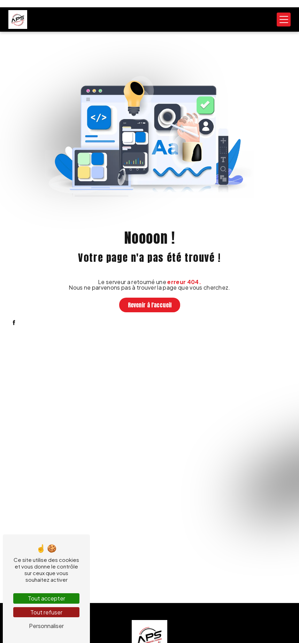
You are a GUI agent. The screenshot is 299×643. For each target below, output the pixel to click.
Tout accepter (46, 598)
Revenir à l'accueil (149, 305)
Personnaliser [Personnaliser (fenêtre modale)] (46, 625)
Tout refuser (46, 612)
